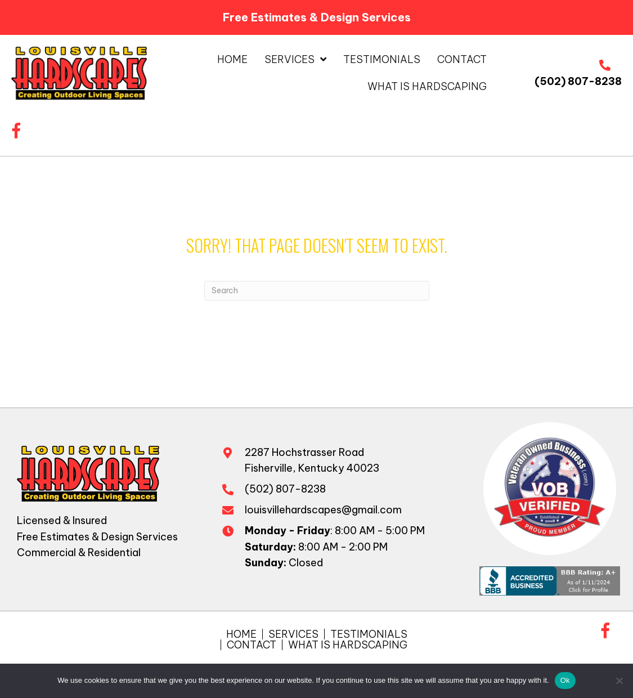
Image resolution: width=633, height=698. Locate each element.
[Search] (316, 291)
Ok (565, 680)
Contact (251, 644)
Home (241, 634)
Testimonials (368, 634)
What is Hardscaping (347, 644)
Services (293, 634)
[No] (619, 680)
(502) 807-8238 (578, 81)
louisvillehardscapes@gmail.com (323, 509)
